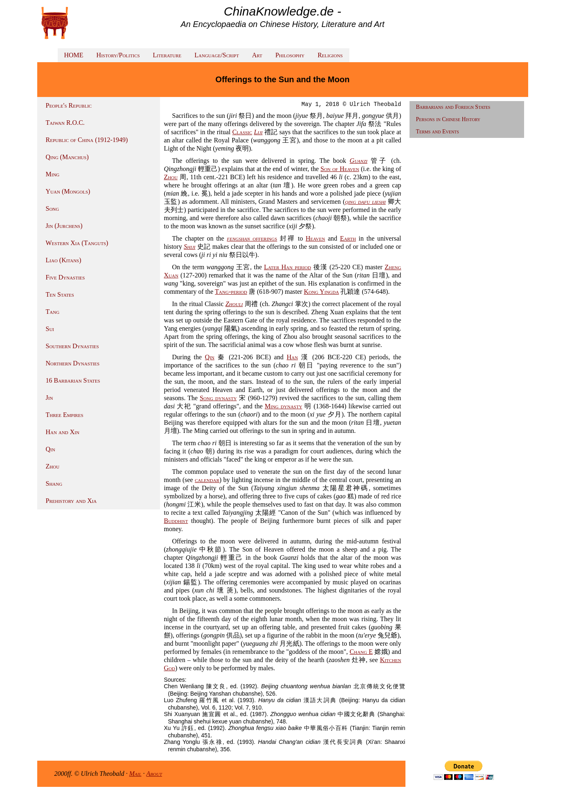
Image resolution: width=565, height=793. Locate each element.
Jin (49, 397)
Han (292, 357)
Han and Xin (62, 431)
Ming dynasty (283, 406)
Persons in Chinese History (448, 119)
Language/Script (216, 55)
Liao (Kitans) (63, 260)
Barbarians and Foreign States (453, 107)
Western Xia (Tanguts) (77, 242)
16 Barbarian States (73, 380)
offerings (252, 238)
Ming (53, 174)
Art (257, 55)
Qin (50, 449)
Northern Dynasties (73, 363)
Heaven (315, 238)
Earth (348, 238)
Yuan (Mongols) (68, 191)
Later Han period (287, 267)
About (154, 773)
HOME (73, 55)
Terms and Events (437, 131)
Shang (54, 483)
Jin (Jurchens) (64, 225)
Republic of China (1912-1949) (87, 139)
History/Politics (118, 55)
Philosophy (289, 55)
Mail (135, 773)
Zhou (53, 466)
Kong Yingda (321, 291)
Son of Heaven (339, 168)
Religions (329, 55)
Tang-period (231, 291)
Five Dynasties (65, 277)
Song (52, 208)
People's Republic (69, 105)
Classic (242, 131)
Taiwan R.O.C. (65, 122)
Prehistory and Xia (71, 500)
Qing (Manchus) (67, 156)
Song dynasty (218, 397)
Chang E (361, 651)
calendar (207, 479)
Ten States (60, 294)
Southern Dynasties (72, 345)
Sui (50, 328)
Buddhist (176, 520)
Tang (53, 311)
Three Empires (64, 414)
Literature (167, 55)
